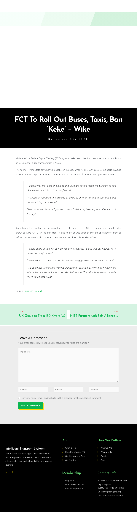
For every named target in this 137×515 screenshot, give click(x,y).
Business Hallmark (32, 291)
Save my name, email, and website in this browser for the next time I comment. (61, 400)
